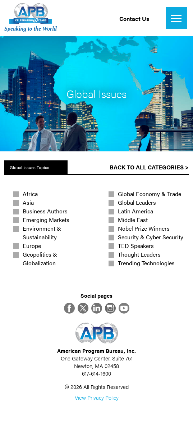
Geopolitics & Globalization (40, 258)
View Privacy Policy (97, 397)
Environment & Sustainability (42, 232)
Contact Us (134, 18)
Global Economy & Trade (149, 194)
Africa (30, 194)
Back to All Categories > (149, 167)
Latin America (135, 211)
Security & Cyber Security (150, 237)
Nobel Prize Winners (144, 228)
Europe (32, 245)
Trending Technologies (146, 263)
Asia (28, 202)
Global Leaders (137, 202)
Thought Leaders (139, 254)
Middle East (133, 220)
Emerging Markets (46, 220)
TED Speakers (136, 245)
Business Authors (45, 211)
